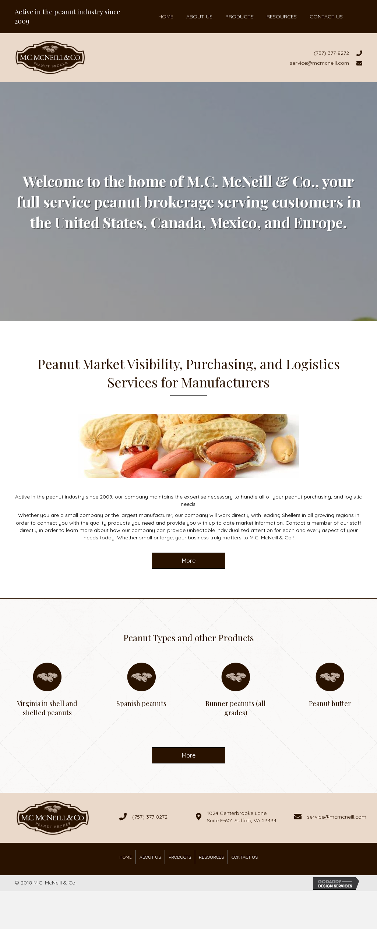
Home (125, 857)
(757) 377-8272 (150, 816)
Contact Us (245, 857)
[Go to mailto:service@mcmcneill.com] (231, 62)
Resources (211, 857)
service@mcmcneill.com (336, 816)
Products (180, 857)
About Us (150, 857)
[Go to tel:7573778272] (231, 53)
